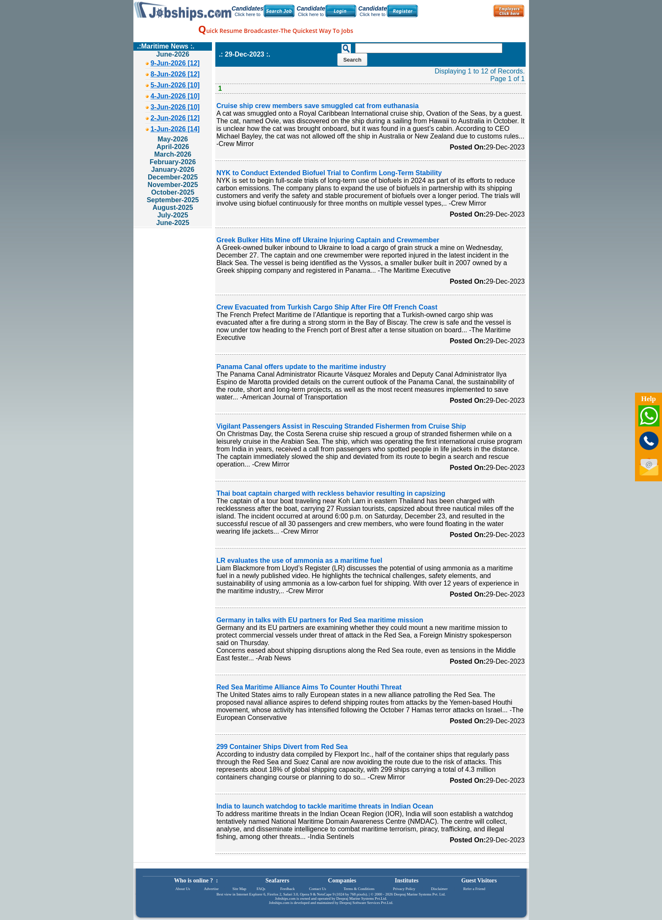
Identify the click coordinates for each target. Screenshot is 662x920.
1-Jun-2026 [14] (175, 129)
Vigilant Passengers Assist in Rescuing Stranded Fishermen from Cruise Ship (341, 426)
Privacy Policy (404, 889)
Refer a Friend (474, 889)
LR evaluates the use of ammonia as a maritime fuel (299, 560)
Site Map (239, 889)
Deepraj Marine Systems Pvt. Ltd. (419, 894)
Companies (342, 880)
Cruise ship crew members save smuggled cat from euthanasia (317, 105)
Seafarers (278, 880)
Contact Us (317, 889)
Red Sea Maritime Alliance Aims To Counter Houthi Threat (309, 687)
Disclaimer (439, 889)
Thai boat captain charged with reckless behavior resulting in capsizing (330, 493)
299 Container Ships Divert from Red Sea (281, 746)
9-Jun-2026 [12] (175, 63)
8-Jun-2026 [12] (175, 74)
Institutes (406, 880)
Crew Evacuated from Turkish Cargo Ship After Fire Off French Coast (326, 307)
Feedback (287, 889)
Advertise (211, 889)
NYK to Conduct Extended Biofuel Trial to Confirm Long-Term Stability (329, 172)
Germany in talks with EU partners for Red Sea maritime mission (319, 620)
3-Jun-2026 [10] (175, 107)
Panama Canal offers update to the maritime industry (301, 366)
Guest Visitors (478, 880)
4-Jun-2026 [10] (175, 96)
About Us (182, 889)
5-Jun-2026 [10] (175, 85)
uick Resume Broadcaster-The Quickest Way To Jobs (275, 31)
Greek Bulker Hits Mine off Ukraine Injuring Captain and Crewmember (327, 240)
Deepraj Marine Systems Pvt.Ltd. (361, 898)
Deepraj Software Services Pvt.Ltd (365, 903)
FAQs (261, 889)
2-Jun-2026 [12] (175, 118)
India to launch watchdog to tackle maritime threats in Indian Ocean (324, 806)
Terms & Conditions (359, 889)
